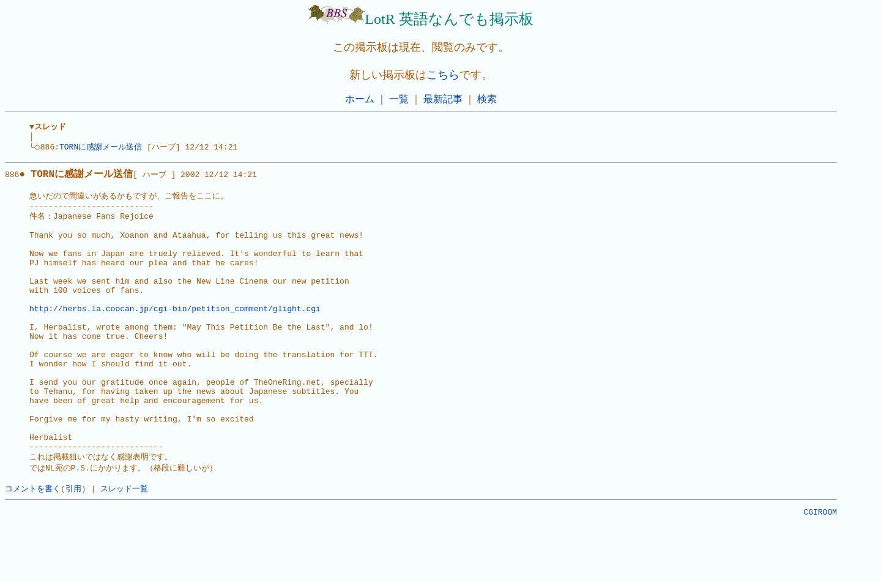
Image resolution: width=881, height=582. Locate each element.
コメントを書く (33, 543)
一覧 (399, 99)
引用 (73, 543)
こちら (442, 75)
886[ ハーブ (85, 178)
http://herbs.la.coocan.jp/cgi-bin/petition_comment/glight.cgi (175, 333)
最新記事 (443, 99)
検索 (487, 99)
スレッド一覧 (124, 543)
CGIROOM (820, 568)
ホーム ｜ (366, 99)
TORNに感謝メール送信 (104, 149)
